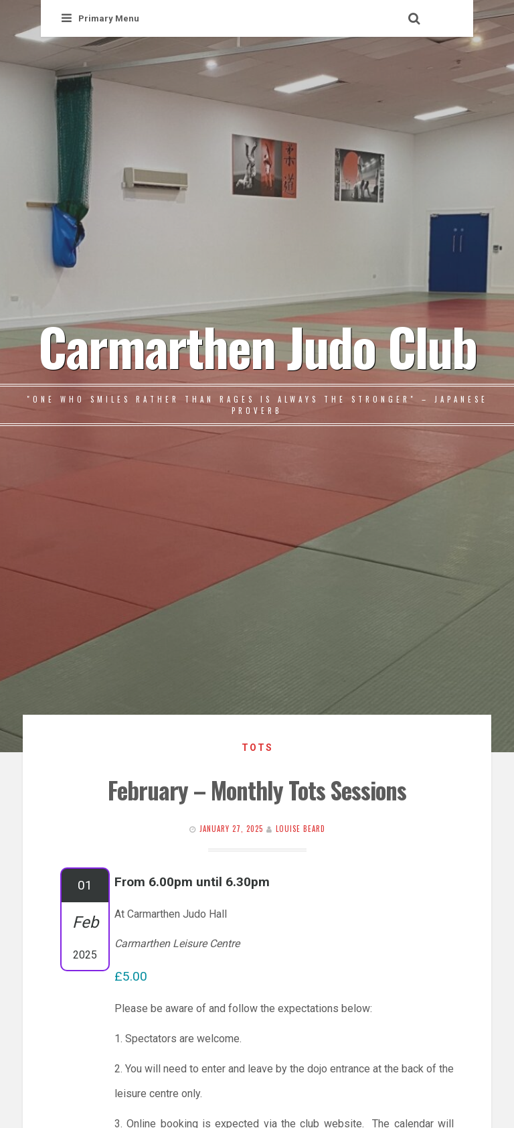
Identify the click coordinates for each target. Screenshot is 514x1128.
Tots (257, 747)
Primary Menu (100, 18)
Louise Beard (300, 828)
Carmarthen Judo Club (257, 345)
